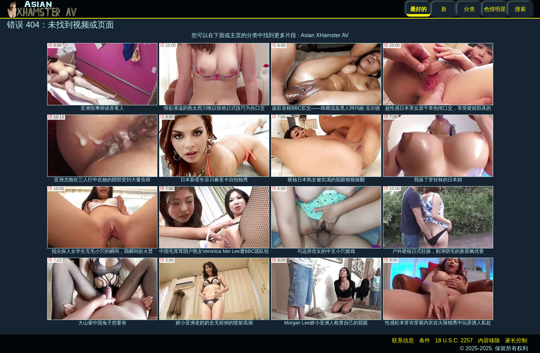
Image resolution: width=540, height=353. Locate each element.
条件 (424, 340)
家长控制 (516, 340)
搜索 (520, 9)
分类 (469, 9)
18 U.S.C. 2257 (454, 340)
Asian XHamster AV (325, 35)
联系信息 (403, 340)
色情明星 (495, 9)
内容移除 (489, 340)
